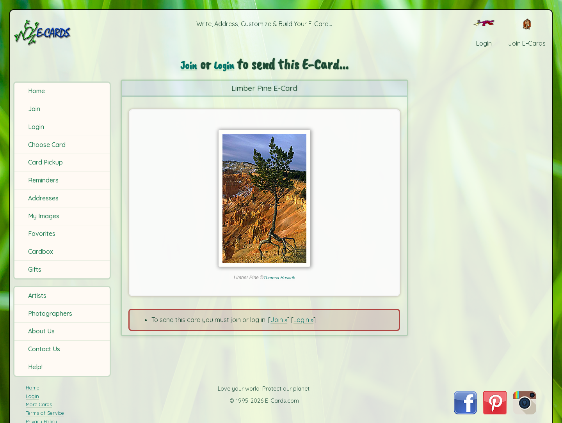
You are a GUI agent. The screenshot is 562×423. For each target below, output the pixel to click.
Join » (278, 320)
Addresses (43, 198)
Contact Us (44, 349)
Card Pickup (45, 162)
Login (36, 127)
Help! (35, 367)
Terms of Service (45, 413)
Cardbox (40, 251)
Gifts (34, 269)
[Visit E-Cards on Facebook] (465, 412)
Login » (303, 320)
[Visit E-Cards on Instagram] (524, 412)
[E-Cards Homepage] (62, 32)
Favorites (41, 233)
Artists (37, 295)
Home (36, 91)
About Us (41, 331)
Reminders (43, 180)
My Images (43, 216)
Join (34, 109)
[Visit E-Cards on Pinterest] (495, 412)
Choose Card (47, 145)
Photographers (50, 313)
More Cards (39, 404)
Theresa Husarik (279, 277)
